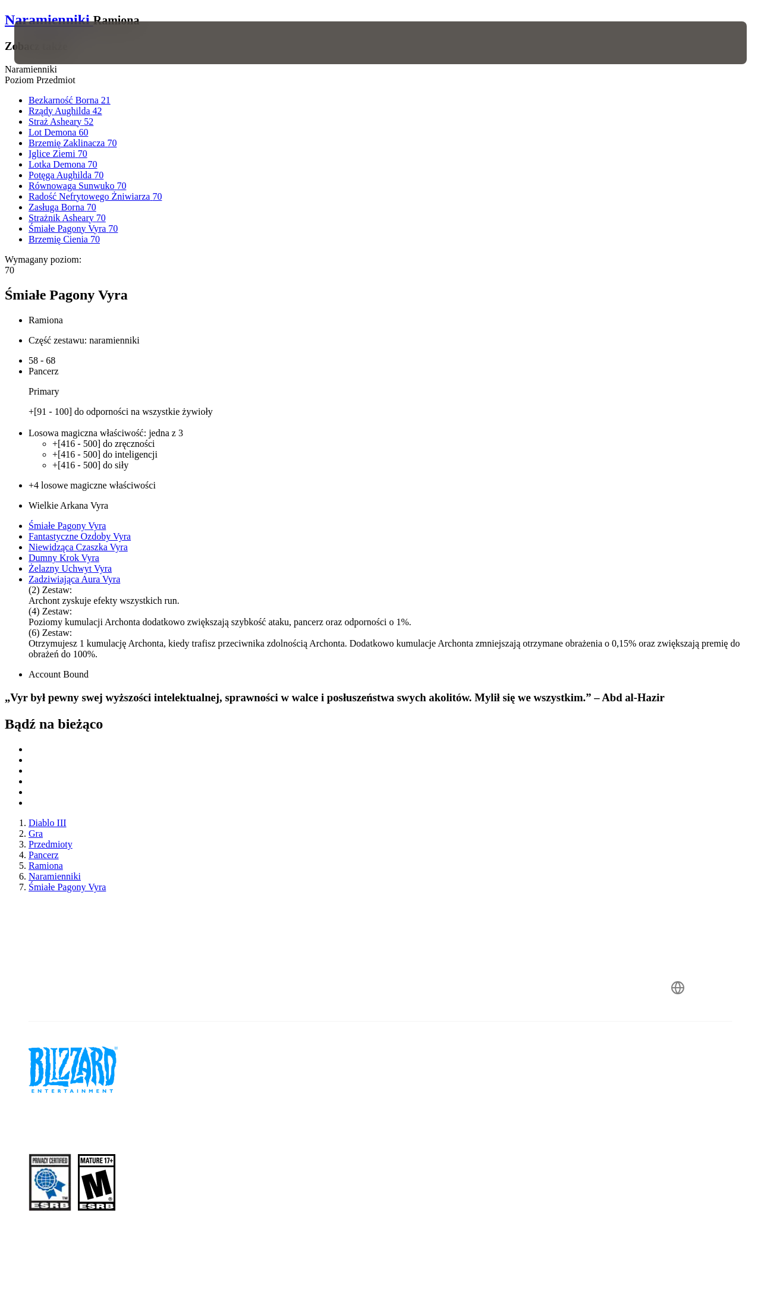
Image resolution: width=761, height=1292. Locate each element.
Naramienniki (49, 19)
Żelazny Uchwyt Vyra (70, 568)
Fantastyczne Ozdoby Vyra (80, 536)
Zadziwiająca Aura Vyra (74, 579)
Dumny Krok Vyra (64, 558)
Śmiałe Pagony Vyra (67, 526)
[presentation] (51, 42)
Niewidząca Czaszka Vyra (78, 547)
